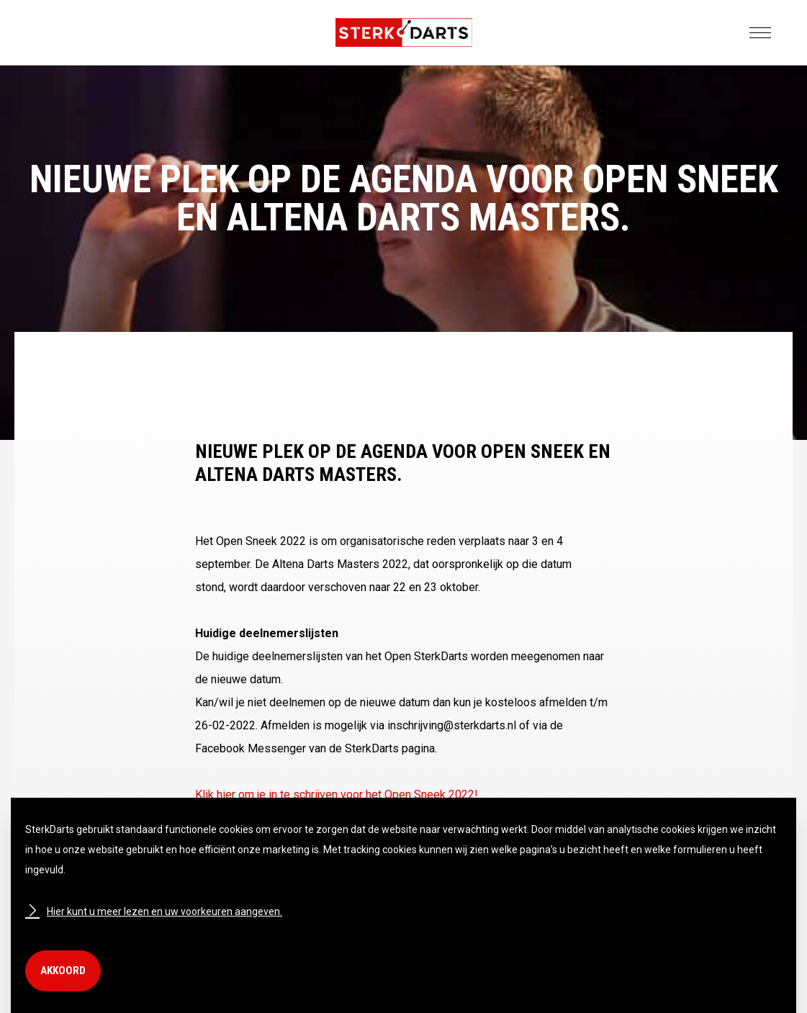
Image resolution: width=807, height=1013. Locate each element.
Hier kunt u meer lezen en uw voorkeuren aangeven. (153, 911)
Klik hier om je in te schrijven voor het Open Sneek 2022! (336, 794)
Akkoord (63, 970)
